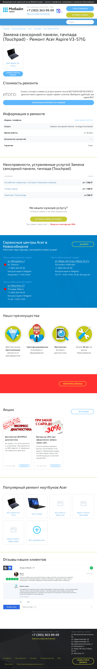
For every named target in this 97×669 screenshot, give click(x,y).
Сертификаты (20, 658)
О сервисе (7, 658)
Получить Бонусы (72, 383)
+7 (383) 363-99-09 (40, 10)
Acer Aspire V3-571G (84, 120)
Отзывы (33, 658)
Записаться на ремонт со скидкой (48, 102)
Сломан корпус (11, 189)
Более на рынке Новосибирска (84, 350)
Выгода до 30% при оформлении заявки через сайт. (46, 440)
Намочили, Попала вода (15, 195)
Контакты (9, 664)
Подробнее (24, 465)
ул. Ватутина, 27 (16, 285)
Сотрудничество (47, 658)
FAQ (59, 658)
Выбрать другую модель (13, 74)
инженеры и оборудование (37, 350)
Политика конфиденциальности (30, 664)
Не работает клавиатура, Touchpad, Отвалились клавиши (30, 182)
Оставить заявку (80, 15)
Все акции (81, 411)
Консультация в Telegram (20, 271)
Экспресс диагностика (60, 350)
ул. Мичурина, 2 (16, 261)
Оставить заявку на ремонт (48, 219)
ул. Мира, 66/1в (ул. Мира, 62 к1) (72, 261)
